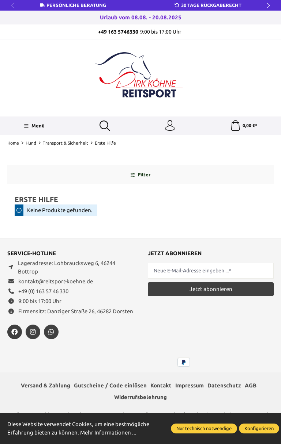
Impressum (189, 386)
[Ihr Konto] (170, 126)
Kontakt (161, 386)
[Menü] (33, 126)
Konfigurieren (259, 428)
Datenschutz (224, 386)
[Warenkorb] (244, 126)
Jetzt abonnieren (211, 289)
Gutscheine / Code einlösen (110, 386)
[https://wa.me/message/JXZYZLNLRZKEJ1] (51, 332)
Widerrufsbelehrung (140, 397)
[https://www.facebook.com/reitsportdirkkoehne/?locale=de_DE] (14, 332)
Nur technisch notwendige (204, 428)
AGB (250, 386)
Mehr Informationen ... (108, 432)
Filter (140, 174)
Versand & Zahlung (45, 386)
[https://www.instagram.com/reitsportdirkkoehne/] (33, 332)
